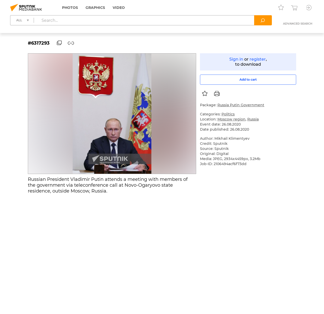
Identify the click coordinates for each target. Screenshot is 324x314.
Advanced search (297, 23)
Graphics (95, 7)
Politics (228, 114)
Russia (253, 119)
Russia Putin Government (240, 105)
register (258, 59)
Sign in (236, 59)
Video (119, 7)
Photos (70, 7)
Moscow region (231, 119)
